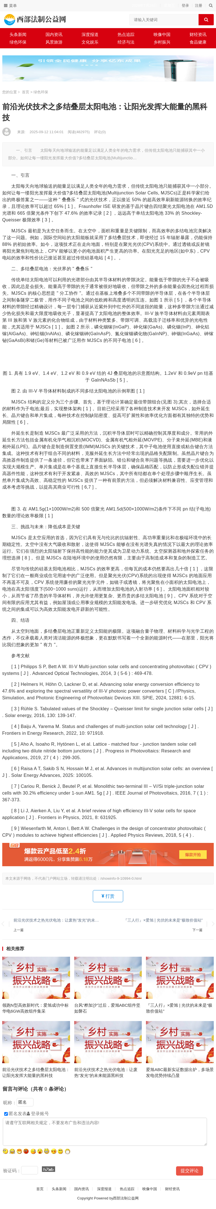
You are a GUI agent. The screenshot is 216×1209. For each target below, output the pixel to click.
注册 (198, 5)
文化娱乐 (90, 42)
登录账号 (38, 1113)
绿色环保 (18, 42)
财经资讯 (198, 34)
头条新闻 (18, 34)
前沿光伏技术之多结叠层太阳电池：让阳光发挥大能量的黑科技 (36, 1072)
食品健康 (198, 42)
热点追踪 (126, 34)
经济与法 (126, 42)
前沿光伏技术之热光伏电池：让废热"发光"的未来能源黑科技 (58, 920)
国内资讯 (54, 34)
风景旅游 (54, 42)
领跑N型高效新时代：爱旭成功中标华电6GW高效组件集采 (35, 1008)
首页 (25, 92)
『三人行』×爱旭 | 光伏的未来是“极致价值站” (162, 920)
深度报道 (90, 34)
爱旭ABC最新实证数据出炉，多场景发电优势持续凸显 (180, 1072)
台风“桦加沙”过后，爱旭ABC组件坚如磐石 (107, 1008)
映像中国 (162, 34)
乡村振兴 (162, 42)
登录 (185, 5)
